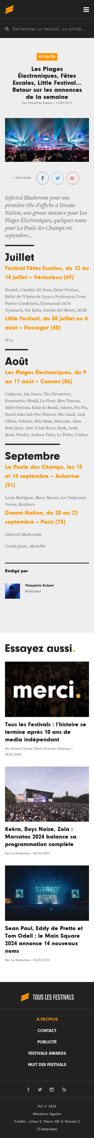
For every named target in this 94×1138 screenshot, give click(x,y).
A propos (47, 1019)
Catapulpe (47, 1129)
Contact (47, 1031)
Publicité (47, 1042)
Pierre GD (52, 1121)
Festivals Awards (47, 1053)
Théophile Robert (40, 103)
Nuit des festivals (47, 1065)
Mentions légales (47, 1114)
